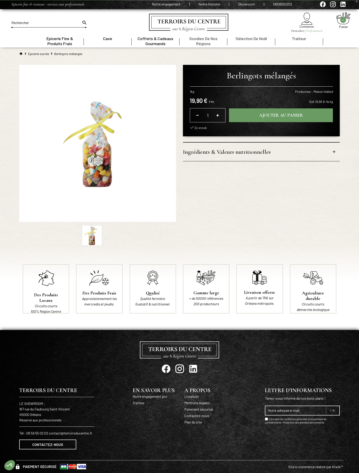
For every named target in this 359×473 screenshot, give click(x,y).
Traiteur (138, 403)
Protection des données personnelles (303, 422)
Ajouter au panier (281, 115)
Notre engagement (166, 4)
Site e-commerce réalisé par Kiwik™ (315, 467)
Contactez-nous (47, 444)
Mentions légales (197, 403)
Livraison (191, 396)
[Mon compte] (306, 19)
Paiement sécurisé (198, 409)
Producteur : (314, 92)
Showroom (247, 4)
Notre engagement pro (150, 396)
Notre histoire (210, 4)
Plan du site (193, 422)
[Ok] (84, 22)
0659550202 (282, 4)
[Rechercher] (48, 22)
